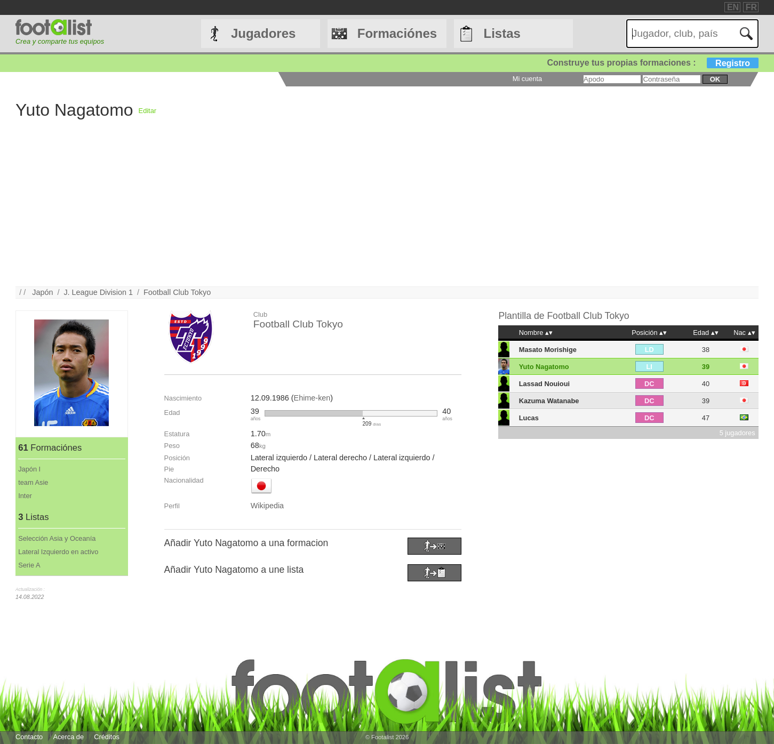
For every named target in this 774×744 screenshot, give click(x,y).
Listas (502, 33)
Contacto (29, 737)
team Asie (33, 482)
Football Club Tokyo (177, 292)
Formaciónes (397, 33)
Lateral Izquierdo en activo (58, 552)
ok (715, 79)
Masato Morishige (548, 350)
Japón (42, 292)
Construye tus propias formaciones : (653, 62)
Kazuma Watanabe (549, 401)
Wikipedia (267, 505)
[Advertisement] (335, 211)
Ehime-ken (312, 398)
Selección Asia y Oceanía (56, 538)
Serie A (29, 565)
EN (733, 7)
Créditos (106, 737)
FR (751, 7)
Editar (147, 111)
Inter (25, 496)
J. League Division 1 (98, 292)
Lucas (529, 418)
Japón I (29, 469)
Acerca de (68, 737)
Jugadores (263, 33)
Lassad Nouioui (544, 384)
